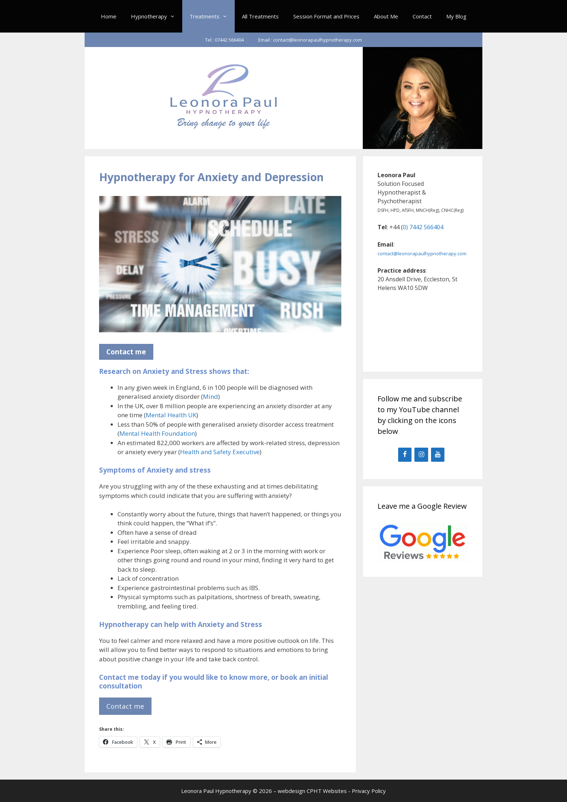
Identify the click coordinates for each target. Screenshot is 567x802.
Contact (422, 16)
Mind (210, 396)
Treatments (212, 16)
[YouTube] (438, 455)
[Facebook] (405, 455)
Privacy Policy (369, 790)
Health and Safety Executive (220, 452)
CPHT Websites (327, 790)
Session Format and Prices (326, 16)
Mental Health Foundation (157, 433)
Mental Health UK (171, 415)
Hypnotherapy (156, 16)
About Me (386, 16)
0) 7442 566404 (423, 227)
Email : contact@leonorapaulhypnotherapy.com (310, 40)
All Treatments (260, 16)
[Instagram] (421, 455)
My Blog (456, 16)
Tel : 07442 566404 (224, 40)
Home (108, 16)
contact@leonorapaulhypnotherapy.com (422, 253)
